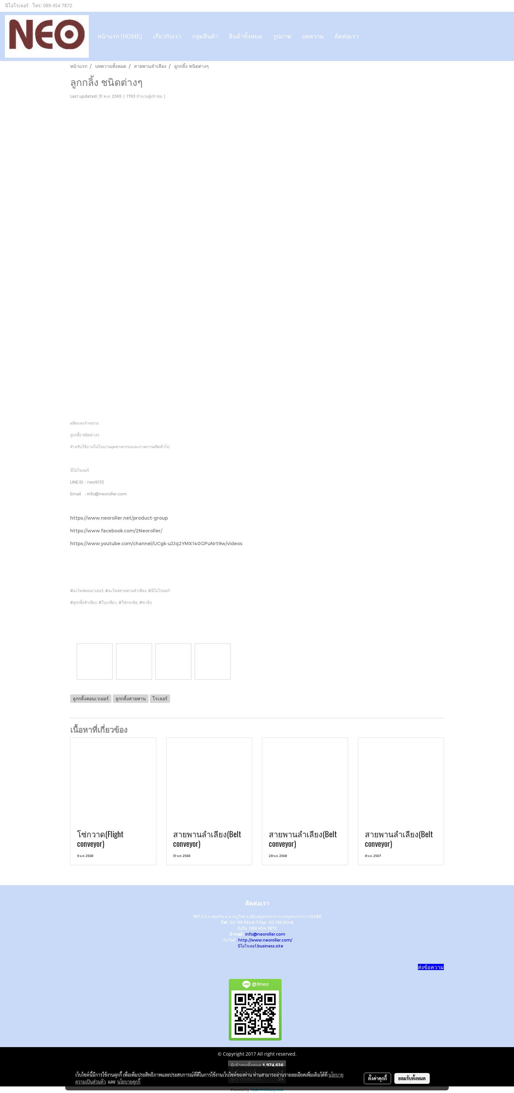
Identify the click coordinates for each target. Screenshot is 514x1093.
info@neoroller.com (265, 934)
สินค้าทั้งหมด (245, 36)
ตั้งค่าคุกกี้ (377, 1078)
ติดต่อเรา (347, 36)
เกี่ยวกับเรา (167, 36)
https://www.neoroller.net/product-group (119, 518)
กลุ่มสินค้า (205, 36)
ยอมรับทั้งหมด (412, 1078)
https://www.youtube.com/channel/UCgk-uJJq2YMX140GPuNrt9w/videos (156, 543)
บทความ (313, 36)
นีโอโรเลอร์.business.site (260, 946)
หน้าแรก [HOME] (119, 36)
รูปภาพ (282, 36)
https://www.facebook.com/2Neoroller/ (116, 530)
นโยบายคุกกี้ (128, 1081)
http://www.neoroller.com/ (265, 940)
